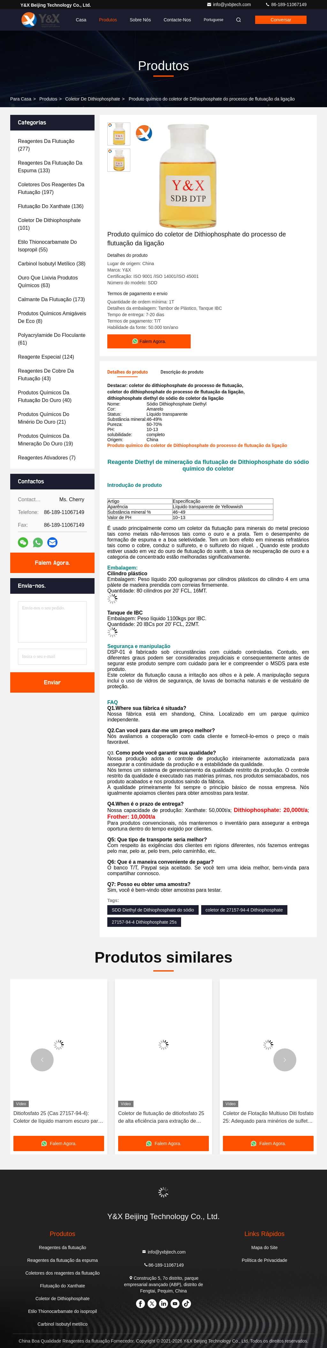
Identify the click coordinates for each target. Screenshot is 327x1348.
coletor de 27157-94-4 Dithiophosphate (244, 909)
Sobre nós (140, 19)
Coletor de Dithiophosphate (92, 98)
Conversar (280, 19)
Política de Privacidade (264, 1260)
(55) (47, 245)
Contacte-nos (177, 19)
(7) (47, 457)
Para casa (20, 98)
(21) (43, 418)
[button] (42, 1059)
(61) (52, 339)
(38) (52, 263)
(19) (45, 439)
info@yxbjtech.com (229, 4)
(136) (50, 206)
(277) (46, 145)
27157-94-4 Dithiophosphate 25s (144, 922)
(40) (45, 396)
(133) (50, 166)
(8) (52, 317)
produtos (48, 98)
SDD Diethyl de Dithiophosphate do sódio (153, 909)
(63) (48, 281)
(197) (51, 188)
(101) (49, 224)
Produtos (108, 19)
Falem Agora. (52, 563)
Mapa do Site (264, 1247)
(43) (46, 374)
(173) (51, 299)
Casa (81, 19)
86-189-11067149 (286, 4)
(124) (46, 357)
